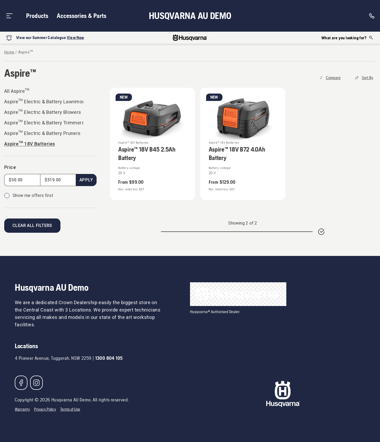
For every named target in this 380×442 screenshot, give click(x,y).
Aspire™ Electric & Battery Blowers (42, 112)
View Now (75, 37)
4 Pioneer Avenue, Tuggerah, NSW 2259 (53, 358)
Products (37, 15)
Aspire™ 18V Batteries (29, 144)
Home (9, 52)
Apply (86, 180)
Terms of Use (70, 409)
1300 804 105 (109, 358)
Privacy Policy (45, 409)
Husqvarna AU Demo (190, 16)
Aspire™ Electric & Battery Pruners (42, 133)
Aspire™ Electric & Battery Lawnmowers (43, 101)
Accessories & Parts (81, 15)
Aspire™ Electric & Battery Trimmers (43, 123)
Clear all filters (32, 225)
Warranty (22, 409)
